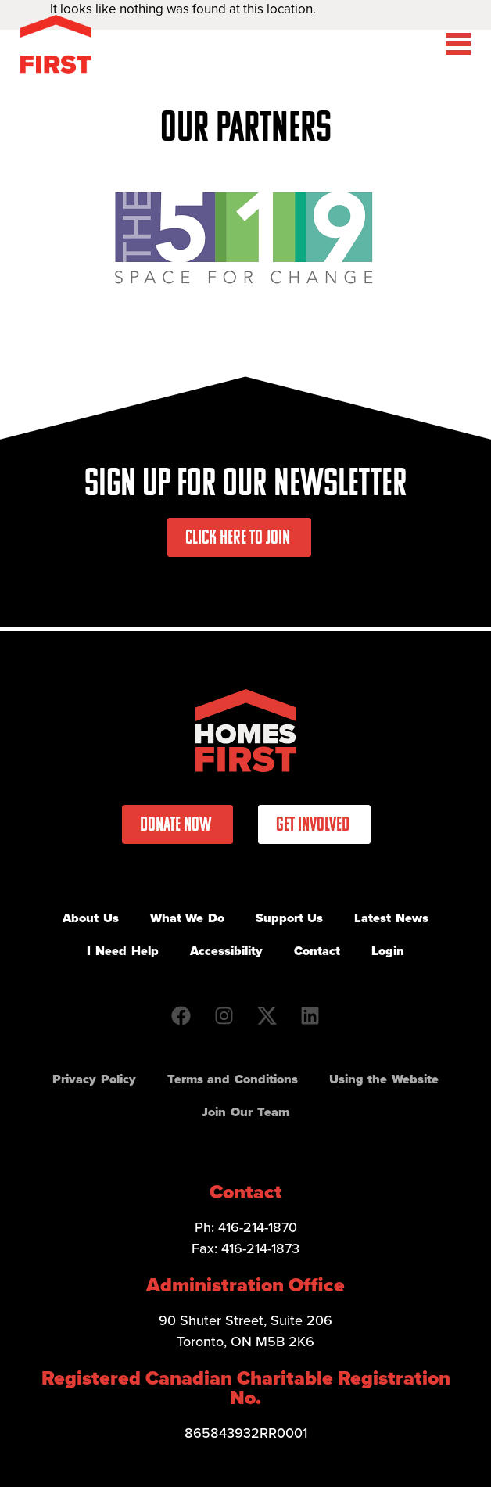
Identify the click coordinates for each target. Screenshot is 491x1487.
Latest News (391, 918)
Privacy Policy (94, 1079)
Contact (317, 951)
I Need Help (122, 951)
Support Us (290, 918)
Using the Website (384, 1079)
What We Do (187, 918)
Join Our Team (245, 1112)
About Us (91, 918)
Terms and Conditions (232, 1079)
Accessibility (226, 951)
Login (387, 951)
